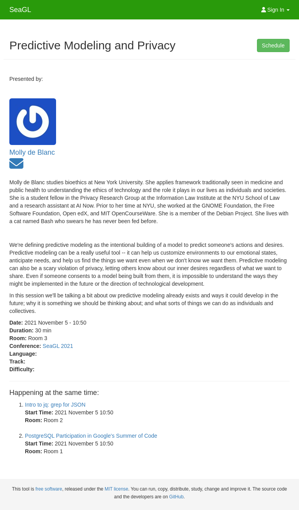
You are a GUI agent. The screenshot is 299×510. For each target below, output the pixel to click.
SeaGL (20, 10)
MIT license (116, 489)
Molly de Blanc (32, 152)
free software (48, 489)
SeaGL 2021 (58, 346)
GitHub (176, 497)
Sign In (275, 10)
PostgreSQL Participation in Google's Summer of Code (91, 436)
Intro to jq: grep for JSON (55, 405)
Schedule (273, 45)
